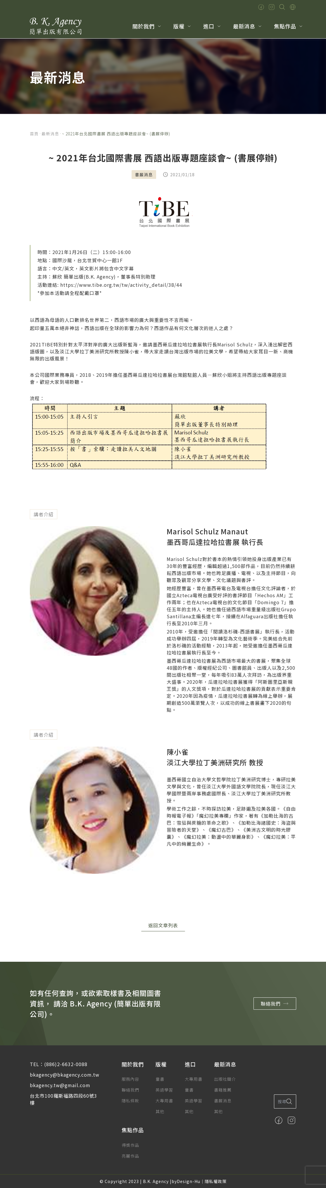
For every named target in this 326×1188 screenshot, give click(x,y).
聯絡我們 (276, 1003)
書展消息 (223, 1101)
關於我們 (143, 26)
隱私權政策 (216, 1181)
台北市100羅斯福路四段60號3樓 (63, 1099)
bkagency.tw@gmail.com (60, 1085)
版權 (178, 26)
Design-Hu (188, 1181)
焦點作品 (285, 26)
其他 (160, 1111)
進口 (208, 26)
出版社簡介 (225, 1079)
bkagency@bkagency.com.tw (64, 1074)
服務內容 (130, 1079)
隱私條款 (130, 1101)
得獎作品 (130, 1145)
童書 (160, 1079)
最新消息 (244, 26)
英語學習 (164, 1090)
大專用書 (164, 1101)
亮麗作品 (130, 1156)
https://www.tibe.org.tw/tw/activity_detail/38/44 (121, 284)
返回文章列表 (163, 925)
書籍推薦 (223, 1090)
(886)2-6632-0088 (65, 1064)
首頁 (34, 134)
